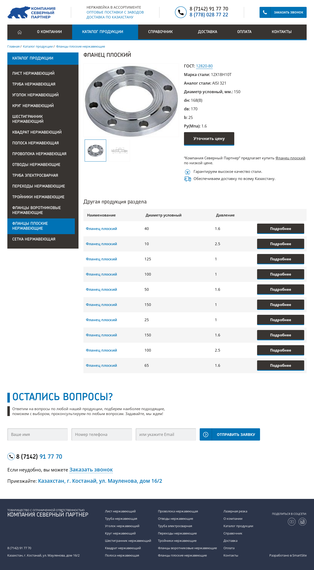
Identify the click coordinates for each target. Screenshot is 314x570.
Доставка (207, 32)
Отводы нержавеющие (36, 165)
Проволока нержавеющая (39, 154)
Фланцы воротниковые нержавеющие (36, 210)
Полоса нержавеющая (35, 143)
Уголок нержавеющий (35, 95)
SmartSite (299, 555)
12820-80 (204, 66)
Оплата (244, 32)
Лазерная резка (235, 511)
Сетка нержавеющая (33, 239)
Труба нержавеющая (33, 85)
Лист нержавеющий (33, 74)
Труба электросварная (35, 176)
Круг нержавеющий (33, 106)
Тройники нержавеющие (38, 197)
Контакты (282, 32)
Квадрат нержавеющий (37, 133)
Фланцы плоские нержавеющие (30, 226)
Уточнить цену (209, 138)
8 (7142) (39, 457)
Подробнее (280, 228)
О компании (49, 32)
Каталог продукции (238, 526)
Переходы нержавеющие (38, 187)
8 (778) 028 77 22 (209, 15)
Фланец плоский (290, 157)
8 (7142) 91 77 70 (209, 9)
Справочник (232, 533)
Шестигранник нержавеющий (27, 119)
